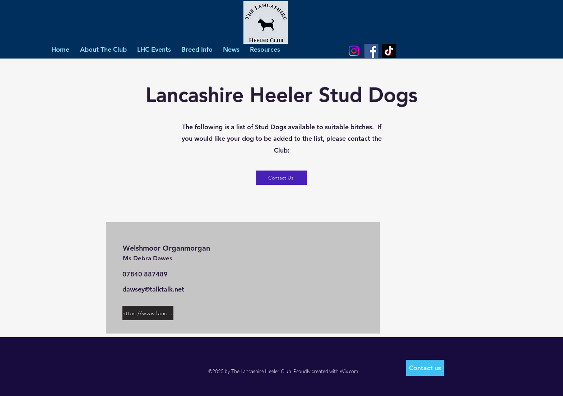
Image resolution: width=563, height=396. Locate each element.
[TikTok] (389, 51)
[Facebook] (371, 51)
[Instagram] (354, 51)
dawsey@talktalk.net (153, 289)
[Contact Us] (281, 178)
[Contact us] (425, 368)
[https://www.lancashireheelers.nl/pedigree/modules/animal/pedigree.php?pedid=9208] (147, 313)
